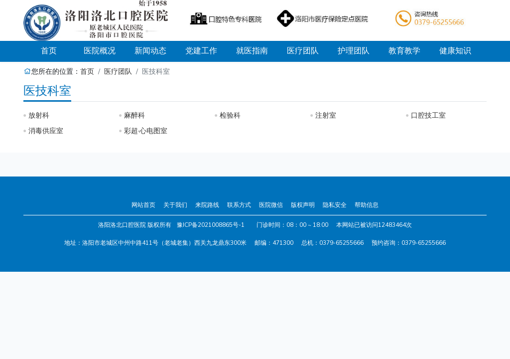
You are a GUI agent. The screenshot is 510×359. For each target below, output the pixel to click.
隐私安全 (335, 205)
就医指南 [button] (252, 50)
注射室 (325, 115)
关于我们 (175, 205)
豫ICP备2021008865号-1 (211, 225)
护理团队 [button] (354, 50)
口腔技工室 (428, 115)
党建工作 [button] (201, 50)
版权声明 (303, 205)
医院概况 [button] (100, 50)
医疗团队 (118, 71)
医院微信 (271, 205)
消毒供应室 (45, 131)
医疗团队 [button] (303, 50)
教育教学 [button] (404, 50)
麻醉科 (134, 115)
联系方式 (239, 205)
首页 (57, 50)
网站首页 (143, 205)
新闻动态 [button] (150, 50)
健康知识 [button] (455, 50)
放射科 (38, 115)
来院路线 (207, 205)
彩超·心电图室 (145, 131)
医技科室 (47, 91)
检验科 (230, 115)
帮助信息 (367, 205)
